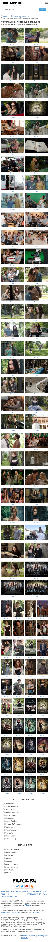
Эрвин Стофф (11, 821)
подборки (5, 894)
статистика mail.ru (9, 896)
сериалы (31, 891)
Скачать (12, 44)
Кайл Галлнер (10, 839)
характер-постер (11, 864)
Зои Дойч (9, 833)
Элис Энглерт (10, 809)
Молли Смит (10, 818)
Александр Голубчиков (10, 912)
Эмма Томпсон (11, 830)
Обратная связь (29, 936)
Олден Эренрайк (12, 812)
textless (8, 873)
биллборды (9, 870)
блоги (38, 891)
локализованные (12, 867)
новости (14, 891)
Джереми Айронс (12, 806)
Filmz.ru (28, 905)
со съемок (9, 855)
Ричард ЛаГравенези (13, 824)
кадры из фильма (12, 849)
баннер (8, 858)
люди (45, 891)
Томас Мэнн (10, 827)
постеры (8, 861)
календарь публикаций (37, 894)
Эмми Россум (10, 803)
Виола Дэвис (10, 815)
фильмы (22, 891)
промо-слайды (11, 852)
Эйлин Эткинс (10, 836)
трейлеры (5, 891)
